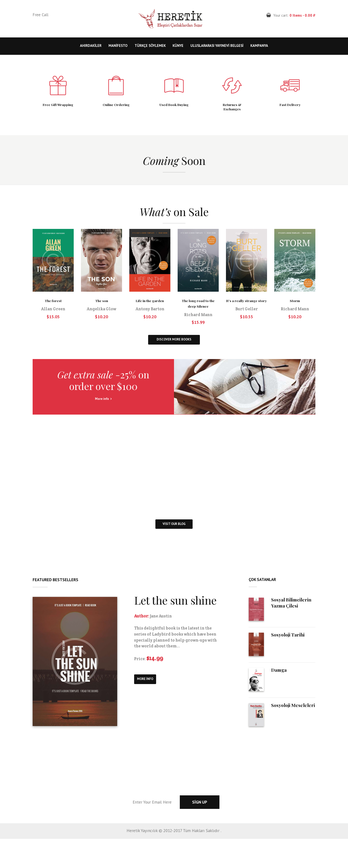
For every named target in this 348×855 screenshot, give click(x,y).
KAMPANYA (259, 45)
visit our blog (174, 539)
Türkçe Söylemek (150, 45)
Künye (178, 45)
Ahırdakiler (91, 45)
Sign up (223, 818)
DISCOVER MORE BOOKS (174, 346)
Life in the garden (150, 304)
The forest (53, 304)
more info (149, 700)
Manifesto (118, 45)
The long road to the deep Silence (198, 306)
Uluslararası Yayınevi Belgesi (216, 45)
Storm (295, 304)
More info (103, 412)
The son (101, 304)
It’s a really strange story (246, 306)
